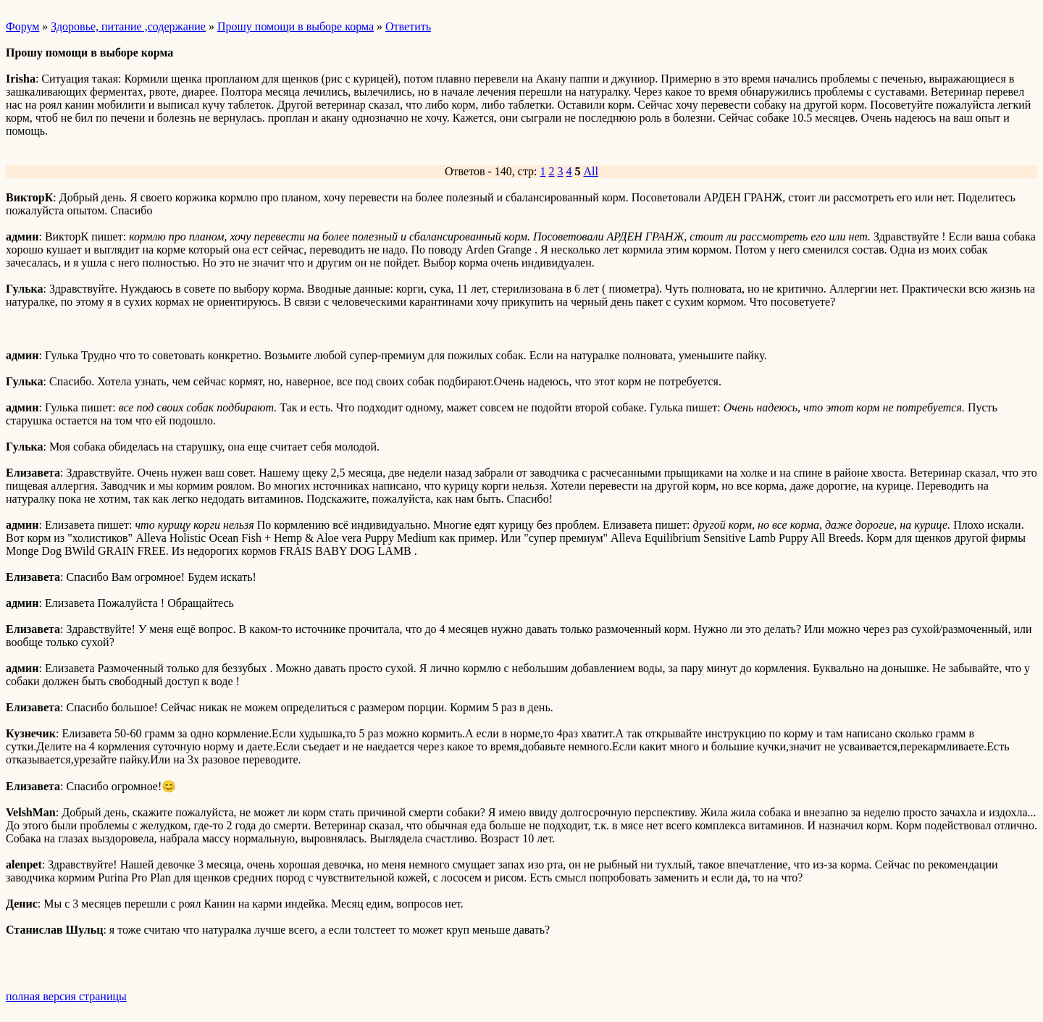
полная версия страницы (66, 996)
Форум (22, 26)
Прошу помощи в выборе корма (295, 26)
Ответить (408, 26)
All (591, 171)
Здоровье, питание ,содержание (128, 26)
